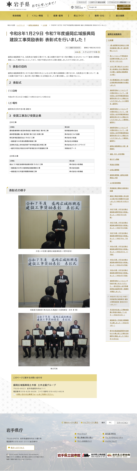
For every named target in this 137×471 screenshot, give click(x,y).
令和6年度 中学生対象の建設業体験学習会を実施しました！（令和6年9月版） (119, 262)
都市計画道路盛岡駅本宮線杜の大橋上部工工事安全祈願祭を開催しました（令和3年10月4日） (119, 335)
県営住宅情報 (114, 165)
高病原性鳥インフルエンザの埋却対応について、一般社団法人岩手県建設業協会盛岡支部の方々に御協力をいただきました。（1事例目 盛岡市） (119, 134)
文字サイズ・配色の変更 (97, 2)
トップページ (21, 25)
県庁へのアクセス (17, 448)
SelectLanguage (79, 7)
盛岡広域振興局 (34, 25)
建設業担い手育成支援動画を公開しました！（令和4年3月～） (119, 323)
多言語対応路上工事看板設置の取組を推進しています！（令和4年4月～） (119, 312)
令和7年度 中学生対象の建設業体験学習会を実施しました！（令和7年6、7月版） (119, 237)
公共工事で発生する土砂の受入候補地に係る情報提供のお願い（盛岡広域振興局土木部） (119, 71)
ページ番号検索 (124, 5)
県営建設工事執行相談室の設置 (119, 190)
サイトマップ (82, 2)
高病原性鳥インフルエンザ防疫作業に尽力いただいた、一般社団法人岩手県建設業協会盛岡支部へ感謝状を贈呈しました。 (119, 286)
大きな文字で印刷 (90, 52)
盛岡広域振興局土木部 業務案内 (119, 148)
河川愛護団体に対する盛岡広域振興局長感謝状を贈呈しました (119, 82)
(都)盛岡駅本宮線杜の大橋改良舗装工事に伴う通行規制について (119, 48)
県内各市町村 (110, 434)
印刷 (76, 52)
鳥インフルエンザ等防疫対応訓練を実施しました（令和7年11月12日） (119, 58)
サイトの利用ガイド (84, 441)
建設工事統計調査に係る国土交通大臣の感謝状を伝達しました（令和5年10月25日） (119, 200)
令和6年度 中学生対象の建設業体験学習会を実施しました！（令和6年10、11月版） (119, 250)
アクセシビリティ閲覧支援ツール (119, 2)
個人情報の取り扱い (85, 438)
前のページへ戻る (71, 423)
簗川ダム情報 (114, 159)
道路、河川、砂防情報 (117, 154)
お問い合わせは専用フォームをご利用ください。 (35, 394)
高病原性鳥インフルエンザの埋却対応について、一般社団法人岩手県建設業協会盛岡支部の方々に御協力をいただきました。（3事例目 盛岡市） (119, 115)
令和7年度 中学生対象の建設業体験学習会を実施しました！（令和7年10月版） (119, 213)
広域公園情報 (114, 170)
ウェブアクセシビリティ (114, 438)
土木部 (45, 25)
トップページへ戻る (90, 423)
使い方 (121, 8)
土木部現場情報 (115, 183)
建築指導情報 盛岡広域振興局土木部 (119, 177)
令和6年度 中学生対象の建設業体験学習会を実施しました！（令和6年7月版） (119, 273)
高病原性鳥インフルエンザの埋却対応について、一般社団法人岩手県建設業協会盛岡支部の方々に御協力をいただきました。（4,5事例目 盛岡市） (119, 97)
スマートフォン (122, 423)
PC (110, 423)
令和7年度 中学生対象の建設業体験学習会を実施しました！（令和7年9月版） (119, 225)
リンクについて (111, 441)
